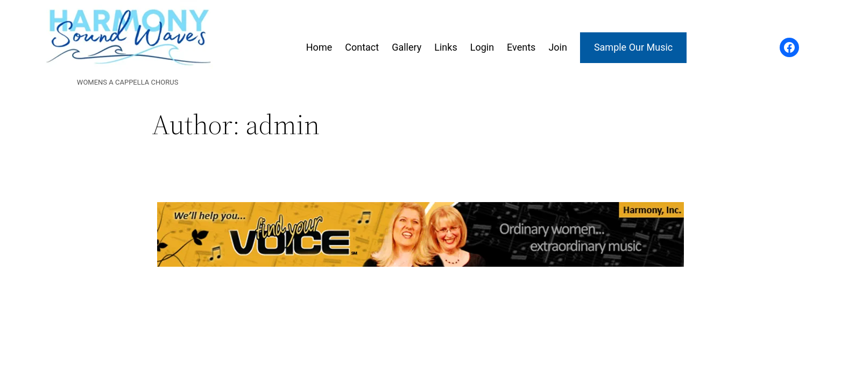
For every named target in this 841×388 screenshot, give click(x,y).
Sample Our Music (633, 47)
